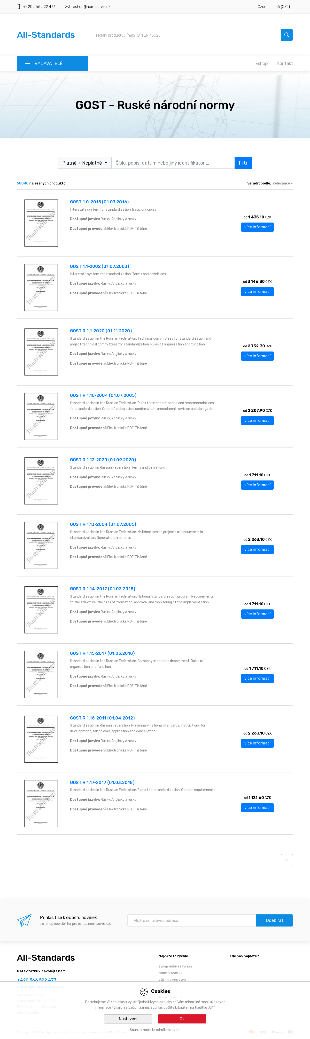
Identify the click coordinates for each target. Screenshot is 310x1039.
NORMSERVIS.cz (170, 973)
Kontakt (285, 63)
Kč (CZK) (283, 6)
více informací (257, 227)
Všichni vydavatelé (172, 979)
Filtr (243, 163)
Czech (263, 6)
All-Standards (46, 35)
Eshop (261, 63)
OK (182, 1018)
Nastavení (128, 1018)
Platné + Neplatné (82, 163)
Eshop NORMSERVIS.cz (175, 966)
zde (176, 1030)
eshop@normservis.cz (91, 6)
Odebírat (274, 920)
